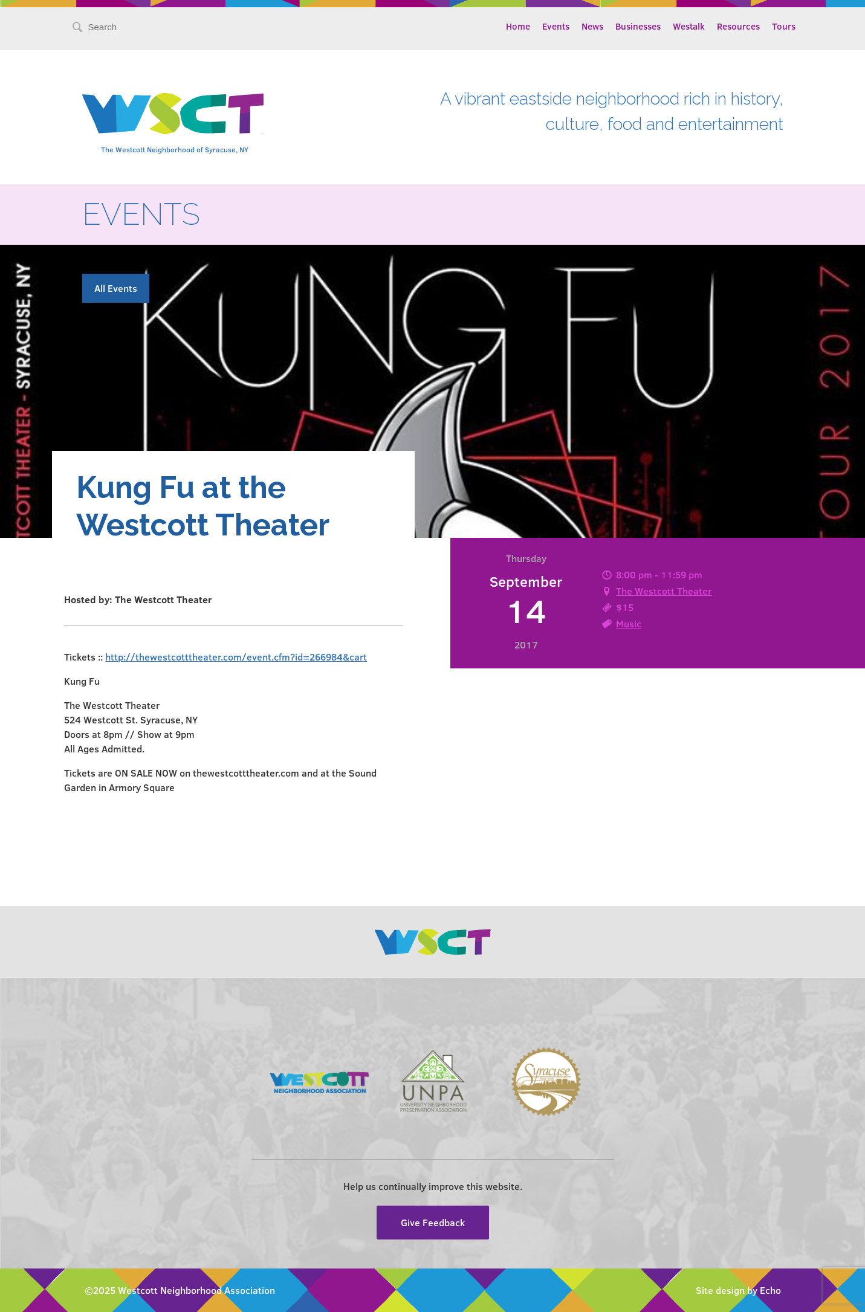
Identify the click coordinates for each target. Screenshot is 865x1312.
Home (518, 26)
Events (555, 26)
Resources (738, 26)
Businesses (638, 26)
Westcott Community (173, 113)
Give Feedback (433, 1222)
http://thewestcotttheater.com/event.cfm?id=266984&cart (236, 656)
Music (628, 623)
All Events (115, 288)
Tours (783, 26)
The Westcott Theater (663, 590)
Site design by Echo (738, 1290)
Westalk (689, 26)
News (592, 26)
